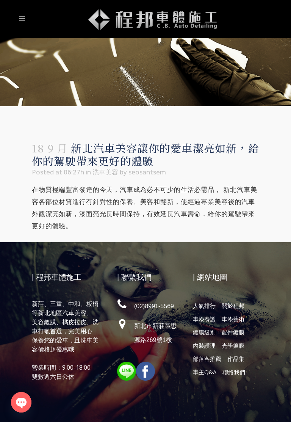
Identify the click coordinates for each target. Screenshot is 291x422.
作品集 (235, 358)
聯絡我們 (233, 372)
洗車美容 (105, 172)
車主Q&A (204, 372)
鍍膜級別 (204, 332)
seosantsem (147, 172)
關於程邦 (233, 305)
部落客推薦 (207, 358)
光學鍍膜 (233, 345)
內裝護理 (204, 345)
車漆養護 (204, 319)
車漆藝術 (233, 319)
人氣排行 (204, 305)
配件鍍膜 (233, 332)
